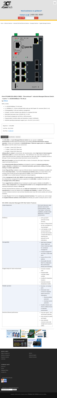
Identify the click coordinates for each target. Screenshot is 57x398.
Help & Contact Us (5, 353)
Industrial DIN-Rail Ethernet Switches (21, 23)
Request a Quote (5, 357)
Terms (2, 368)
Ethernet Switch (32, 355)
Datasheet (18, 136)
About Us (3, 366)
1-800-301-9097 (36, 15)
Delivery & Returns (5, 355)
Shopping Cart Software (33, 394)
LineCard (3, 359)
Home (2, 23)
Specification (12, 136)
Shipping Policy (4, 370)
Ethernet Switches (8, 23)
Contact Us (3, 372)
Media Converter (33, 357)
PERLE (6, 101)
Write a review (5, 103)
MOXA (30, 353)
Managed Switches (34, 23)
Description (5, 136)
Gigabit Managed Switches (45, 23)
